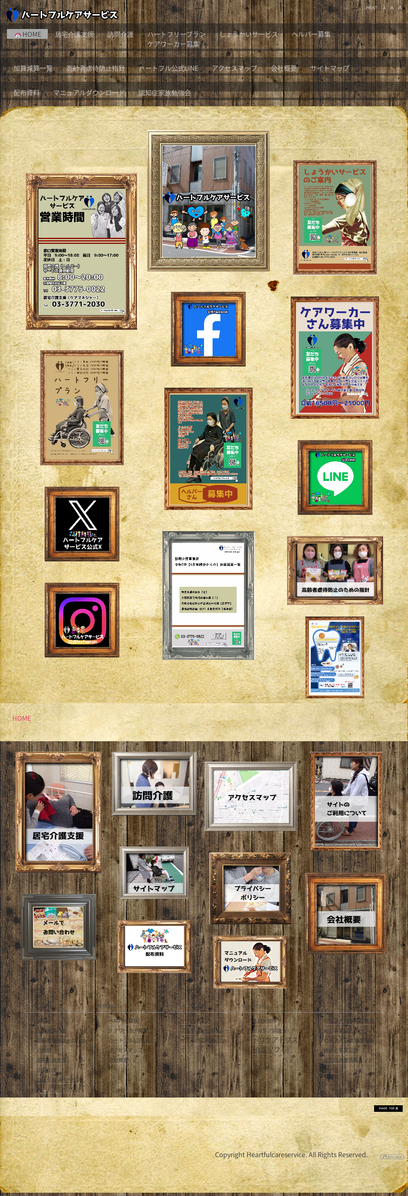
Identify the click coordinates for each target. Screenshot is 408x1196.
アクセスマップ (234, 68)
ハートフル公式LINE (168, 68)
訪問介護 (121, 34)
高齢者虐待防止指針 (95, 68)
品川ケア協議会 (269, 1030)
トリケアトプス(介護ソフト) (275, 1044)
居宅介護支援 (74, 34)
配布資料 (26, 92)
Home (44, 1020)
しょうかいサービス (248, 34)
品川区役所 (264, 1020)
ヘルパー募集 (311, 34)
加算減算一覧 (33, 68)
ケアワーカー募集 (173, 44)
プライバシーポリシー (204, 1030)
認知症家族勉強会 (165, 92)
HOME (27, 34)
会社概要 (284, 68)
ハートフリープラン (176, 34)
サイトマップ (330, 68)
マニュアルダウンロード (89, 92)
